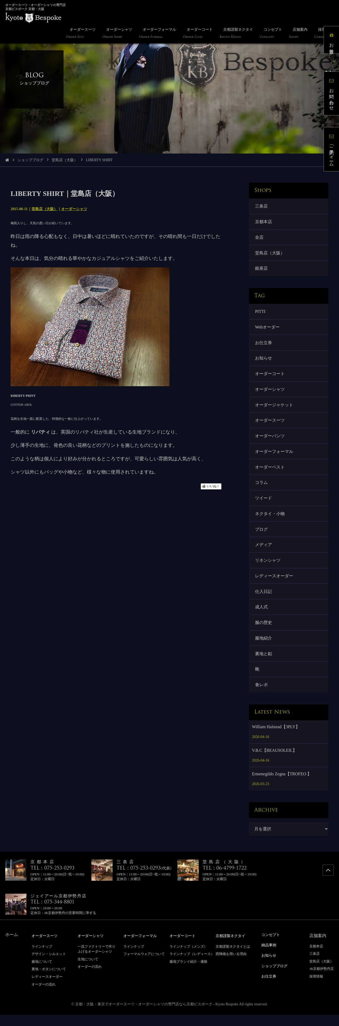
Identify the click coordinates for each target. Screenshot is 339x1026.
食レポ (261, 696)
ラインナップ (42, 958)
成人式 (261, 616)
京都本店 (263, 222)
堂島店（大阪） (65, 160)
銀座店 (261, 270)
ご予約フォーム (332, 150)
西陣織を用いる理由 (231, 965)
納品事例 (269, 956)
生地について (88, 970)
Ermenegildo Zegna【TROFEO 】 (281, 785)
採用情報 (316, 988)
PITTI (260, 313)
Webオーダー (267, 329)
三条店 (261, 206)
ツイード (263, 504)
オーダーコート (270, 377)
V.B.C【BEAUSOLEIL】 (274, 761)
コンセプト (272, 946)
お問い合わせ (332, 94)
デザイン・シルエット (49, 965)
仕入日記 (263, 600)
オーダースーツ (270, 425)
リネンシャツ (268, 568)
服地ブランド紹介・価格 (188, 973)
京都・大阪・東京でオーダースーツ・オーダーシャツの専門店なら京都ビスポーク (143, 1015)
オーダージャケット (274, 409)
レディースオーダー (274, 584)
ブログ (261, 536)
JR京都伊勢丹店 (321, 980)
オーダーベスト (270, 473)
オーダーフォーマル (274, 457)
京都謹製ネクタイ (232, 947)
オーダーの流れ (44, 995)
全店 (259, 238)
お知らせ (263, 361)
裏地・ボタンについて (49, 980)
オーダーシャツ (74, 209)
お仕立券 (263, 345)
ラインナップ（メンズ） (188, 958)
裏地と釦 (263, 664)
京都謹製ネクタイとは (233, 958)
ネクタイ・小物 (270, 520)
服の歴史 (263, 632)
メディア (263, 552)
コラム (261, 489)
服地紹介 (263, 648)
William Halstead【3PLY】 (276, 738)
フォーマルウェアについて (144, 965)
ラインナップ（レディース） (192, 965)
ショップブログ (30, 160)
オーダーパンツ (270, 441)
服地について (42, 973)
